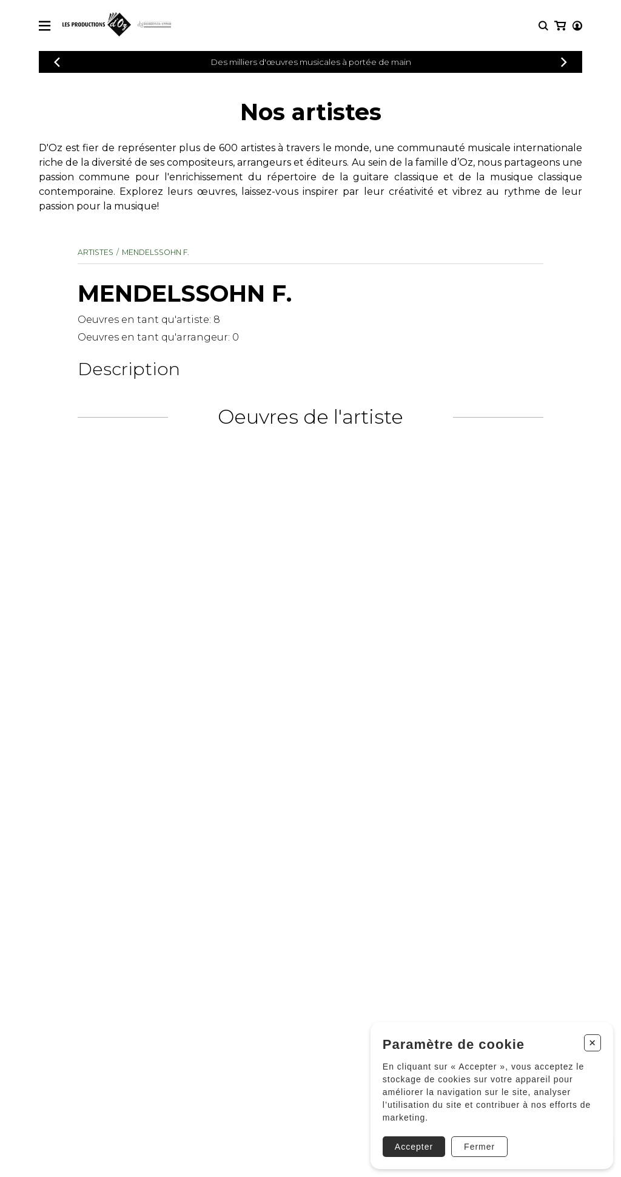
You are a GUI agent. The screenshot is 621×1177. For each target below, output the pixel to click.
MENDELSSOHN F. (156, 252)
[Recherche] (543, 26)
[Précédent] (57, 62)
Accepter (410, 1142)
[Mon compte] (559, 26)
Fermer (475, 1142)
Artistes (95, 252)
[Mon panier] (576, 26)
